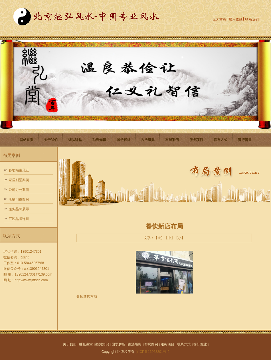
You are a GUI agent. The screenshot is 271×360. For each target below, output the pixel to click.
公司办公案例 (19, 190)
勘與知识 (99, 140)
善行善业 (245, 140)
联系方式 (220, 140)
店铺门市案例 (19, 199)
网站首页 (26, 140)
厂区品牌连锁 (19, 219)
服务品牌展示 (19, 209)
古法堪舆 (148, 140)
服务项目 (196, 140)
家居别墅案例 (19, 180)
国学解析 (123, 140)
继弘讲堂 (75, 140)
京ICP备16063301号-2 (152, 352)
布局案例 (172, 140)
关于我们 (51, 140)
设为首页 (219, 19)
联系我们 (252, 19)
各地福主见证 (19, 170)
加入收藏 (235, 19)
